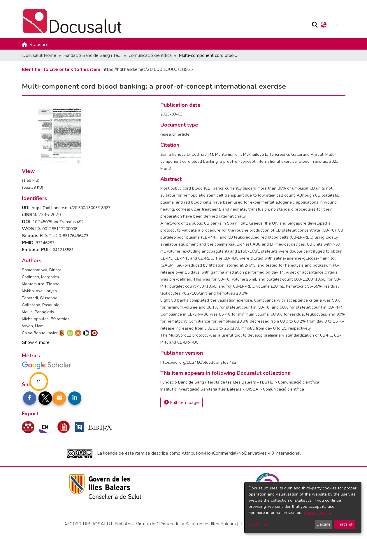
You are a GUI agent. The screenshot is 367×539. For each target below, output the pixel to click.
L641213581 (62, 250)
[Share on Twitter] (45, 398)
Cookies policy (317, 512)
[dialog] (303, 507)
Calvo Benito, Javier (40, 333)
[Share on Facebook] (29, 398)
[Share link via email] (59, 398)
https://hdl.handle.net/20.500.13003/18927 (148, 69)
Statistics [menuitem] (38, 44)
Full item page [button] (181, 402)
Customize (258, 524)
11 (38, 381)
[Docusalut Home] (164, 21)
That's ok (344, 524)
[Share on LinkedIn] (75, 398)
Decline (324, 524)
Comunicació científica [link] (150, 55)
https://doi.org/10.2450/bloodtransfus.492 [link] (198, 362)
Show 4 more (36, 342)
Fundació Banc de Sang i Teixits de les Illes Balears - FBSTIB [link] (92, 55)
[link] (30, 180)
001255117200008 (59, 229)
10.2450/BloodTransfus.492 (58, 222)
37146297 (45, 243)
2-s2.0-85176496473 (68, 236)
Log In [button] (336, 25)
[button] (315, 24)
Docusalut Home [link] (39, 55)
